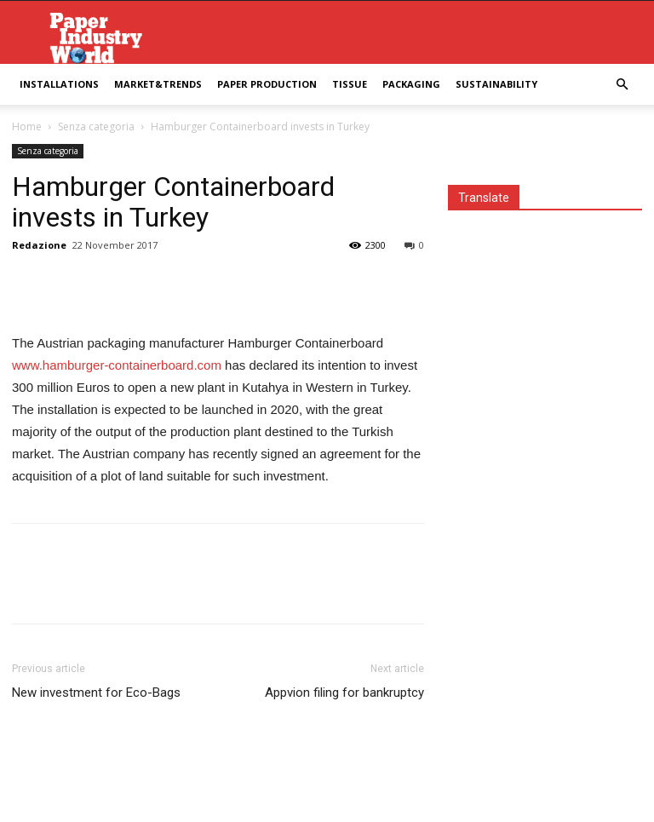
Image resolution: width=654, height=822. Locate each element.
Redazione (39, 245)
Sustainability (496, 84)
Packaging (411, 84)
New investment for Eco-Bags (96, 692)
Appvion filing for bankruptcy (344, 692)
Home (27, 126)
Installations (59, 84)
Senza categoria (96, 126)
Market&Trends (158, 84)
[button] (621, 85)
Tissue (349, 84)
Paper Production (267, 84)
